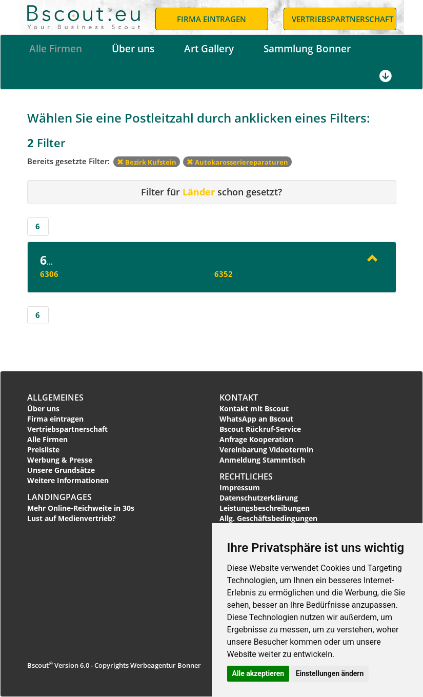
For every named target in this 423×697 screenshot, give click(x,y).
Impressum (239, 487)
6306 (49, 274)
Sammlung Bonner (307, 48)
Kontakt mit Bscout (254, 408)
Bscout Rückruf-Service (260, 429)
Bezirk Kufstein (146, 162)
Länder (199, 192)
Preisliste (43, 449)
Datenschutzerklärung (258, 498)
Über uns (133, 48)
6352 (223, 274)
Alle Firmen (55, 48)
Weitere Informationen (68, 480)
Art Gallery (209, 48)
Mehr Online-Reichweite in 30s (80, 508)
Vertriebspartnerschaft (67, 429)
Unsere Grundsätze (61, 470)
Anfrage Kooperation (256, 439)
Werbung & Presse (59, 460)
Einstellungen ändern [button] (330, 673)
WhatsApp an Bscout (256, 419)
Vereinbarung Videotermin (266, 449)
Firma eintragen (55, 419)
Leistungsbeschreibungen (264, 508)
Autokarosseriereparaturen (237, 162)
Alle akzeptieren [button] (258, 673)
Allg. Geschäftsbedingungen (268, 518)
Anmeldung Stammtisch (262, 460)
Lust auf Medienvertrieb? (71, 518)
